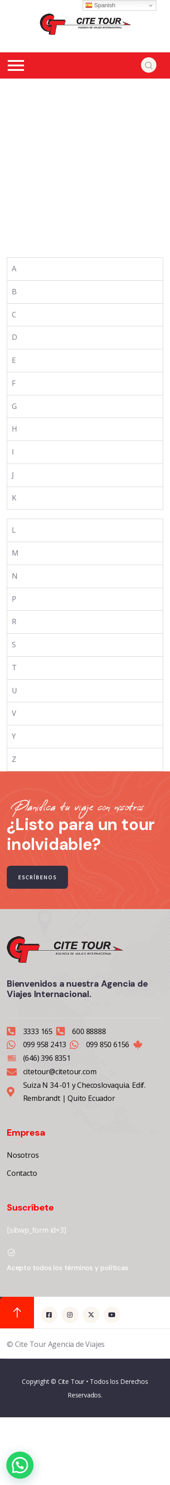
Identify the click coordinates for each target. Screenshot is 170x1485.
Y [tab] (14, 736)
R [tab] (14, 621)
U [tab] (14, 691)
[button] (20, 1465)
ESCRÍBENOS (37, 877)
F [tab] (13, 383)
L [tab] (14, 530)
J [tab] (13, 475)
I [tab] (13, 452)
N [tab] (15, 576)
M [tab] (15, 553)
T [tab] (14, 668)
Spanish (100, 5)
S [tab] (14, 645)
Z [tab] (14, 759)
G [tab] (14, 406)
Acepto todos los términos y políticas (67, 1267)
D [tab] (14, 337)
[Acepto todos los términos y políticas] (11, 1252)
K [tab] (14, 498)
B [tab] (14, 292)
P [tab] (14, 599)
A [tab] (14, 269)
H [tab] (14, 429)
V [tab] (14, 713)
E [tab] (14, 360)
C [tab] (14, 315)
